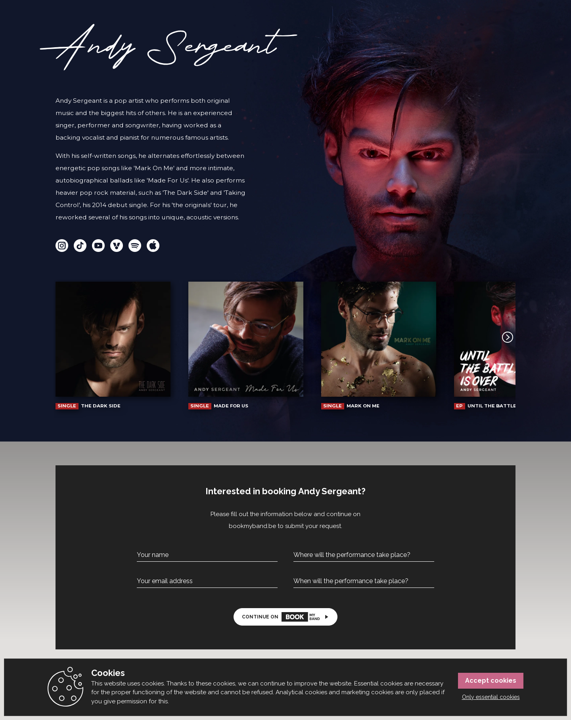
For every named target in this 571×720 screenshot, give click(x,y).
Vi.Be (116, 245)
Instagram (62, 245)
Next (500, 337)
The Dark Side (113, 345)
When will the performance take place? (350, 581)
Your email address (165, 581)
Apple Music (153, 245)
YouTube (98, 245)
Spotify (134, 245)
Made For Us (245, 345)
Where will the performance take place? (351, 555)
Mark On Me (378, 345)
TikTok (80, 245)
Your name (153, 555)
